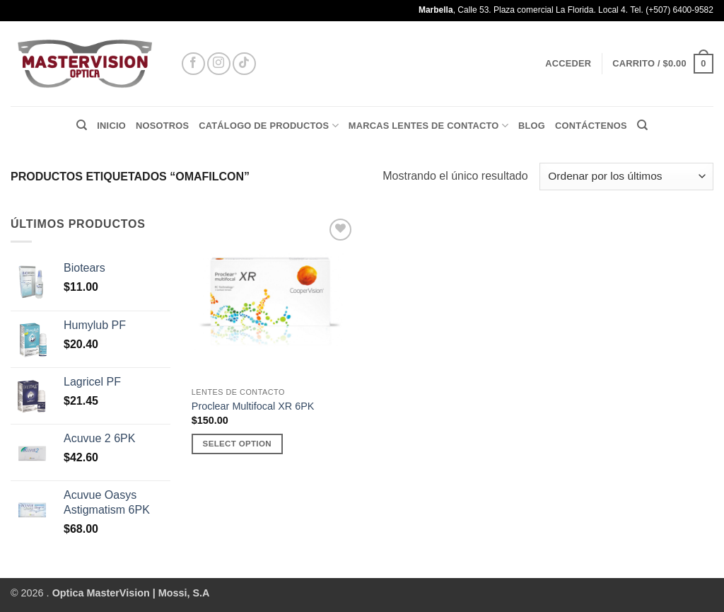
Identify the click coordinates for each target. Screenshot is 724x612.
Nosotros (162, 125)
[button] (568, 64)
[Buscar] (81, 125)
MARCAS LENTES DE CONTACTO (428, 125)
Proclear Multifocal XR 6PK (253, 406)
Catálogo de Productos (269, 125)
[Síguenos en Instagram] (218, 64)
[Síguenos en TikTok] (244, 64)
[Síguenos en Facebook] (193, 64)
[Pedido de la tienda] (626, 176)
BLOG (531, 125)
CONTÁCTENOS (591, 125)
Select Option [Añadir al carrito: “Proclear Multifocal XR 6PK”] (237, 443)
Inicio (111, 125)
